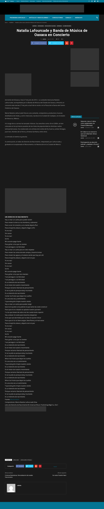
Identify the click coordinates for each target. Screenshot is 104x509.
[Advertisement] (52, 8)
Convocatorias (57, 17)
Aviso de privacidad (47, 1)
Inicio (18, 1)
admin (44, 39)
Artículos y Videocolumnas (39, 17)
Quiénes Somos (24, 1)
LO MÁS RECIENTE (67, 26)
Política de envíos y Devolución (60, 1)
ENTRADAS (59, 26)
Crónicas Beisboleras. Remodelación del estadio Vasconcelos (19, 476)
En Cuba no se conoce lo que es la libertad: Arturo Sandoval (89, 134)
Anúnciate (32, 1)
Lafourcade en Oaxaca (26, 460)
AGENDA (34, 26)
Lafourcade (16, 460)
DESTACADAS (41, 26)
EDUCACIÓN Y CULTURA (50, 26)
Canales (68, 17)
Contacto (38, 1)
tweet (55, 466)
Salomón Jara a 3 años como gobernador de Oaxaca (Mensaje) (88, 123)
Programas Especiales (18, 17)
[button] (97, 18)
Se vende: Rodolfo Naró (59, 475)
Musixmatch (14, 399)
